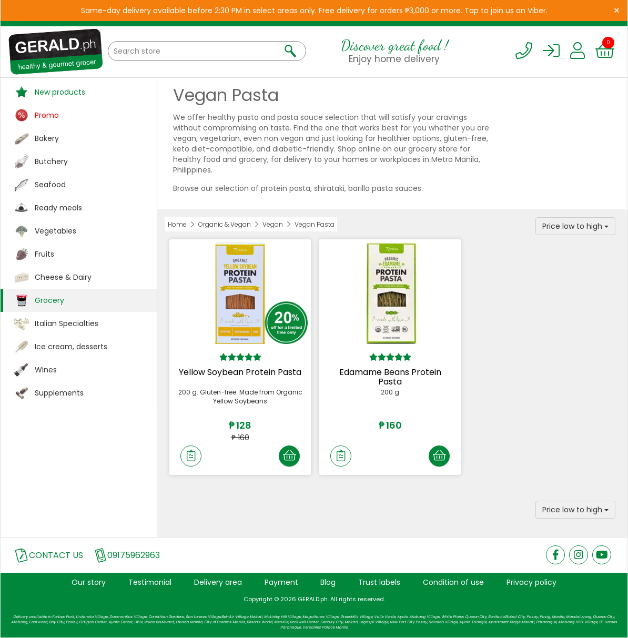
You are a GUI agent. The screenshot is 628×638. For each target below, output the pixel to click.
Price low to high (575, 226)
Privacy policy (531, 582)
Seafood (50, 184)
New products (60, 92)
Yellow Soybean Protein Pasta (240, 372)
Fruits (44, 254)
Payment (281, 582)
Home (177, 224)
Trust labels (379, 582)
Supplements (59, 393)
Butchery (51, 161)
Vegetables (55, 231)
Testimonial (149, 582)
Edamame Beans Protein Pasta (390, 377)
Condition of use (453, 582)
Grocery (49, 300)
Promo (47, 115)
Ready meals (58, 207)
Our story (89, 582)
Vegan (272, 224)
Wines (46, 369)
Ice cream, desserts (71, 346)
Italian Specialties (66, 323)
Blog (328, 582)
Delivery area (218, 582)
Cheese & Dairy (63, 277)
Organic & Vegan (224, 224)
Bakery (47, 138)
